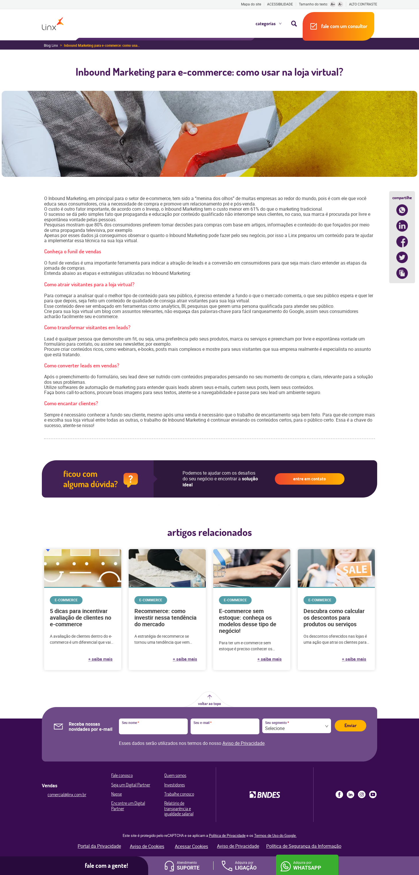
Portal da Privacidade (99, 846)
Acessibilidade (280, 4)
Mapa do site (251, 4)
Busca (294, 23)
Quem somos (175, 775)
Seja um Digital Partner (130, 785)
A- (340, 4)
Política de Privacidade (227, 835)
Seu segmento (277, 723)
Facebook (339, 794)
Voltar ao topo (209, 703)
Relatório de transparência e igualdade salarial (178, 808)
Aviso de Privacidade (243, 743)
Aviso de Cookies (147, 846)
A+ (333, 4)
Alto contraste (363, 4)
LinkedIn (350, 794)
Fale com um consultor (344, 26)
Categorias (266, 23)
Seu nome (130, 723)
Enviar (350, 725)
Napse (116, 794)
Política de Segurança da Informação (303, 846)
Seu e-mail (202, 723)
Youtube (373, 794)
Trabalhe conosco (179, 794)
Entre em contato (309, 478)
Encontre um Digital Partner (128, 805)
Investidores (174, 785)
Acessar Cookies (191, 846)
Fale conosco (122, 775)
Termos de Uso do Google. (275, 835)
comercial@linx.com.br (67, 794)
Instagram (361, 794)
